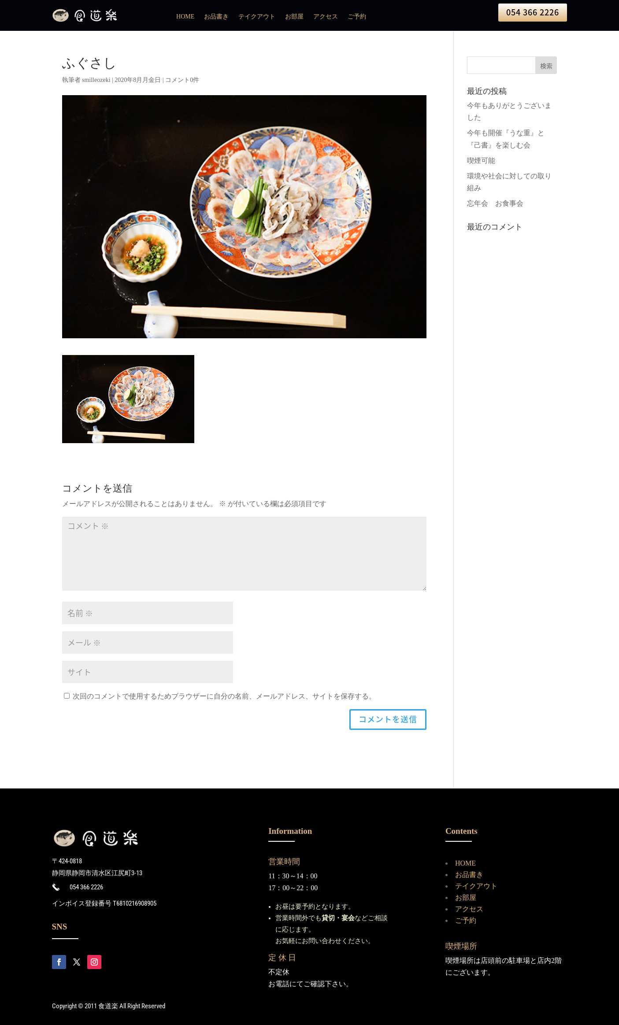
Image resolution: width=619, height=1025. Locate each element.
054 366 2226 (532, 12)
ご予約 (357, 17)
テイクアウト (256, 17)
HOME (185, 17)
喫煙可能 (481, 160)
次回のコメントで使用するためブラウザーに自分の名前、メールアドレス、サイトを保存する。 (224, 696)
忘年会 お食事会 (495, 203)
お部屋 (294, 17)
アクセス (325, 17)
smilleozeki (96, 80)
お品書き (216, 17)
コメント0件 (182, 80)
